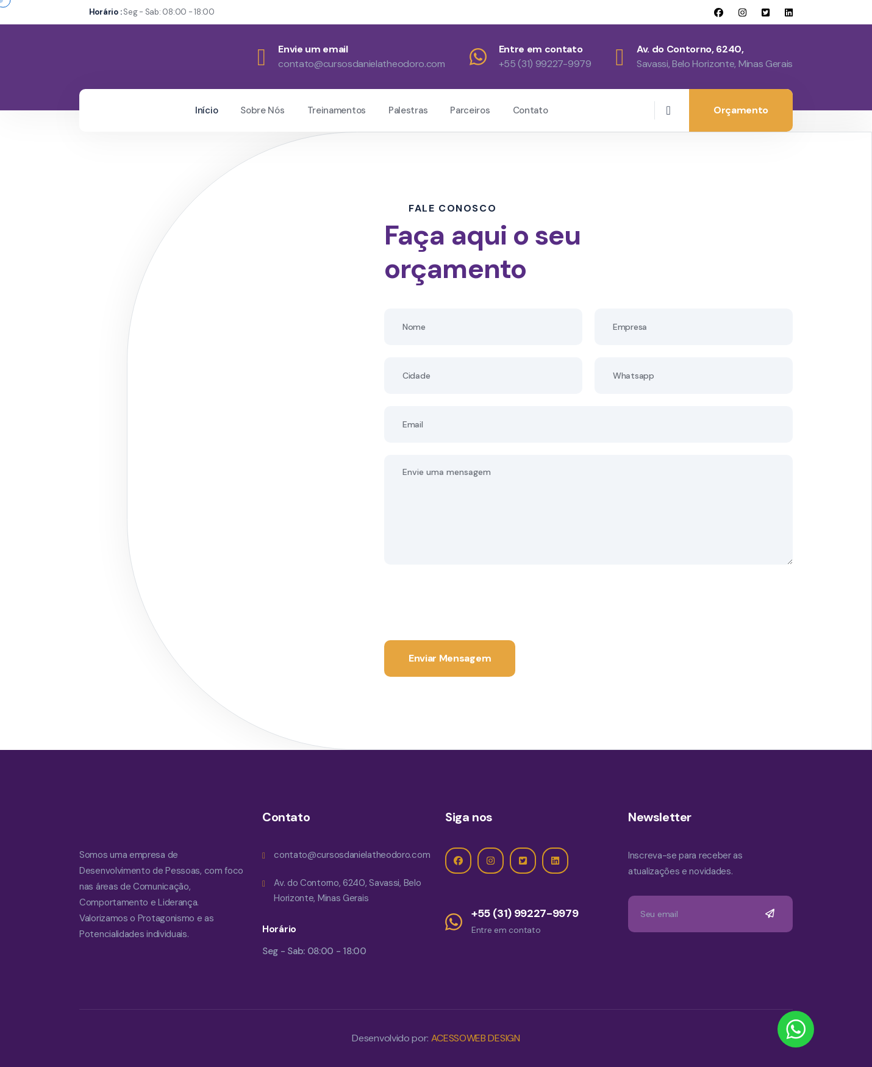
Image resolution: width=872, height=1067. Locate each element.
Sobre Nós (262, 110)
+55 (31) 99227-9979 (545, 63)
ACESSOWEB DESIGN (474, 1038)
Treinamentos (336, 110)
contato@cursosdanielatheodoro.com (361, 63)
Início (206, 110)
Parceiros (470, 110)
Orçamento (740, 110)
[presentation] (477, 600)
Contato (530, 110)
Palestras (407, 110)
